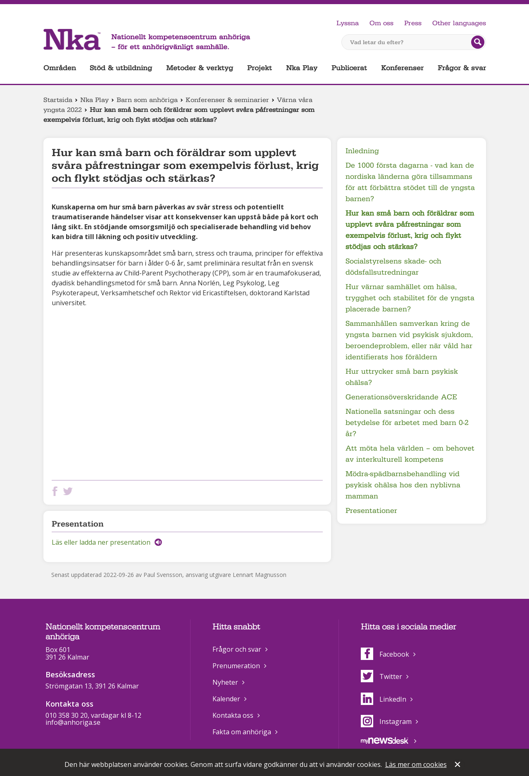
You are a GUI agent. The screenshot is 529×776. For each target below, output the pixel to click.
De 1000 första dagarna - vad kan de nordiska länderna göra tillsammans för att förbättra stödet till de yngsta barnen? (410, 182)
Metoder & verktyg (199, 68)
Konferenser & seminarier (227, 100)
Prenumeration (236, 665)
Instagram (386, 721)
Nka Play (301, 68)
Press (413, 23)
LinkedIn (383, 699)
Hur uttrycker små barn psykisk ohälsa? (402, 377)
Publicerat (349, 68)
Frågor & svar (462, 68)
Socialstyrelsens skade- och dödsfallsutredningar (393, 267)
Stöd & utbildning (121, 68)
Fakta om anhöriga (241, 731)
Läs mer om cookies (416, 764)
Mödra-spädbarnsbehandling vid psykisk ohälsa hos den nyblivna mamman (403, 485)
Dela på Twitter (69, 491)
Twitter (381, 676)
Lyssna (347, 23)
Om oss (381, 23)
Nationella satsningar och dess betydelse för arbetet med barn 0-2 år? (407, 422)
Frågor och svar (236, 649)
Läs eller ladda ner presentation (101, 542)
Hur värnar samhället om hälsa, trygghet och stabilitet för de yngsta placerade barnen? (410, 297)
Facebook (385, 654)
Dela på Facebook (56, 491)
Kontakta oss (232, 715)
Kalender (226, 698)
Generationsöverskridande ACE (401, 397)
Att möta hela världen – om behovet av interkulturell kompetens (410, 454)
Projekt (259, 68)
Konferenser (402, 68)
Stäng (458, 765)
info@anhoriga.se (72, 722)
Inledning (362, 151)
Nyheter (225, 682)
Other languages (459, 23)
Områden (59, 68)
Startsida (57, 100)
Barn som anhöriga (147, 100)
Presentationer (371, 510)
